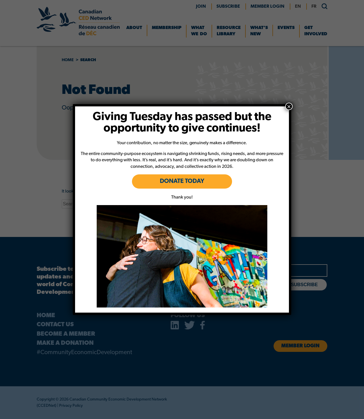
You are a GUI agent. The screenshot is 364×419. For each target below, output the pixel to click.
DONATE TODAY (182, 181)
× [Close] (289, 106)
